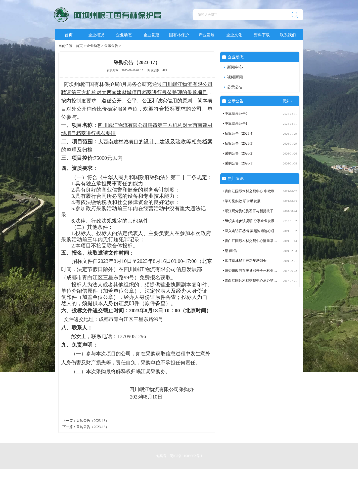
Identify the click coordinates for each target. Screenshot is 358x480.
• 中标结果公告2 (235, 114)
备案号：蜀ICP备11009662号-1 (179, 455)
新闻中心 (235, 67)
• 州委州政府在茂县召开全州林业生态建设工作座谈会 (264, 271)
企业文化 (234, 35)
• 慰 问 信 (230, 251)
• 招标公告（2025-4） (239, 133)
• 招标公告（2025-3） (239, 143)
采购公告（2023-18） (92, 427)
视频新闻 (235, 77)
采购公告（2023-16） (92, 421)
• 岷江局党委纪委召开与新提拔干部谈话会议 (257, 211)
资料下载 (262, 35)
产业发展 (207, 35)
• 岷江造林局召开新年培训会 (245, 261)
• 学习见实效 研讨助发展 (242, 201)
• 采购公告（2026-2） (239, 153)
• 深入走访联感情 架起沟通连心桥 (248, 231)
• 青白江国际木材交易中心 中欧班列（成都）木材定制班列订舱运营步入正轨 (282, 191)
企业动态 (124, 35)
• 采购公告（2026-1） (239, 163)
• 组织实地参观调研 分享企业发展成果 (252, 221)
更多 (286, 101)
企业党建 (151, 35)
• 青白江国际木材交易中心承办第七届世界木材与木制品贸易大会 (272, 280)
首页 (69, 35)
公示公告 (111, 46)
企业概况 (96, 35)
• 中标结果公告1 (235, 123)
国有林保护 (179, 35)
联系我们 (288, 35)
